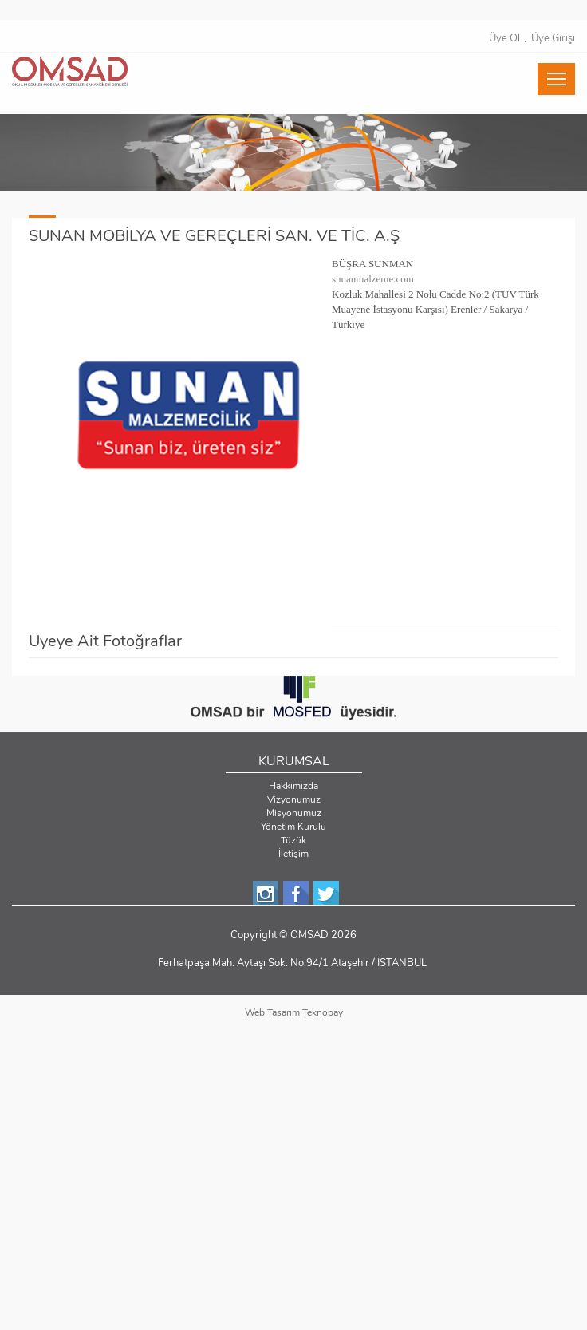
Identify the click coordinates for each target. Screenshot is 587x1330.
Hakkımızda (293, 785)
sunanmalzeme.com (373, 279)
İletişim (293, 853)
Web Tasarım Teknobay (294, 1012)
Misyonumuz (293, 813)
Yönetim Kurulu (293, 826)
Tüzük (293, 840)
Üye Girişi (553, 39)
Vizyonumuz (294, 799)
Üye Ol (504, 39)
